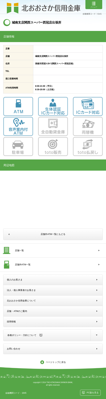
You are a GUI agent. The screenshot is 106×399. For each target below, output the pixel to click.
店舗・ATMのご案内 (17, 311)
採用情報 (11, 321)
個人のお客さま (14, 279)
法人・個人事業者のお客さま (21, 290)
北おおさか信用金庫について (21, 300)
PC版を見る (93, 392)
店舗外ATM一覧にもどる (53, 234)
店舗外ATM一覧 (23, 264)
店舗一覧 (19, 250)
